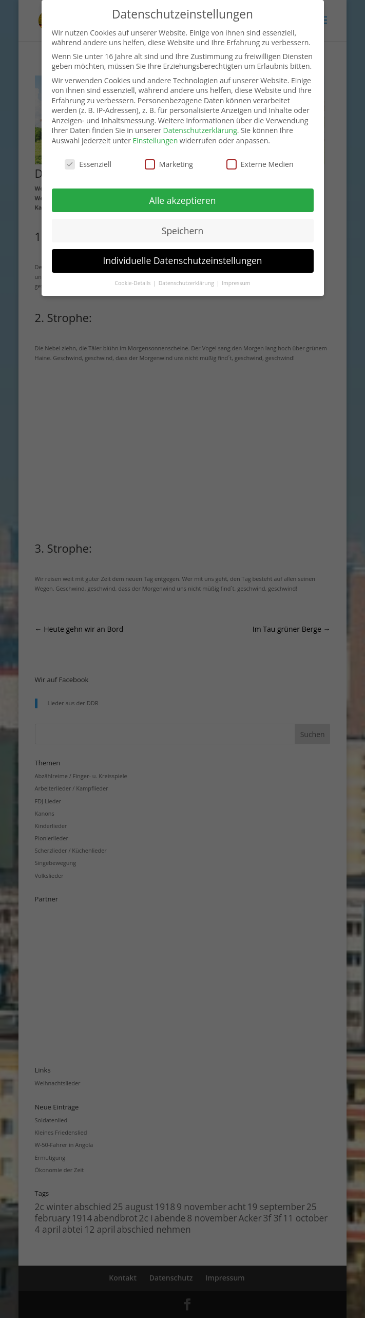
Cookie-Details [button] (133, 283)
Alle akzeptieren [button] (182, 200)
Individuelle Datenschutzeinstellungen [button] (182, 260)
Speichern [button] (182, 230)
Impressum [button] (236, 283)
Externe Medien (260, 164)
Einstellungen (155, 140)
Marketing (169, 164)
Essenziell (88, 164)
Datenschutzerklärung (200, 130)
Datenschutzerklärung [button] (187, 283)
